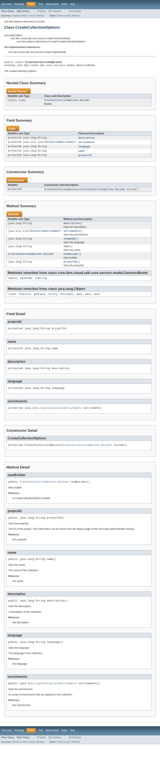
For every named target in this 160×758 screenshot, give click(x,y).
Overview (6, 4)
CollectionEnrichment (60, 144)
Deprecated (52, 4)
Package (19, 4)
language (84, 148)
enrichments (86, 144)
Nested (16, 15)
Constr (31, 15)
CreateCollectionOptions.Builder (67, 102)
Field (23, 15)
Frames (41, 11)
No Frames (55, 11)
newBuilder (71, 259)
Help (72, 4)
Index (64, 4)
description (86, 139)
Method (40, 15)
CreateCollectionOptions (61, 192)
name (81, 153)
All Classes (75, 11)
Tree (40, 4)
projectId (85, 158)
